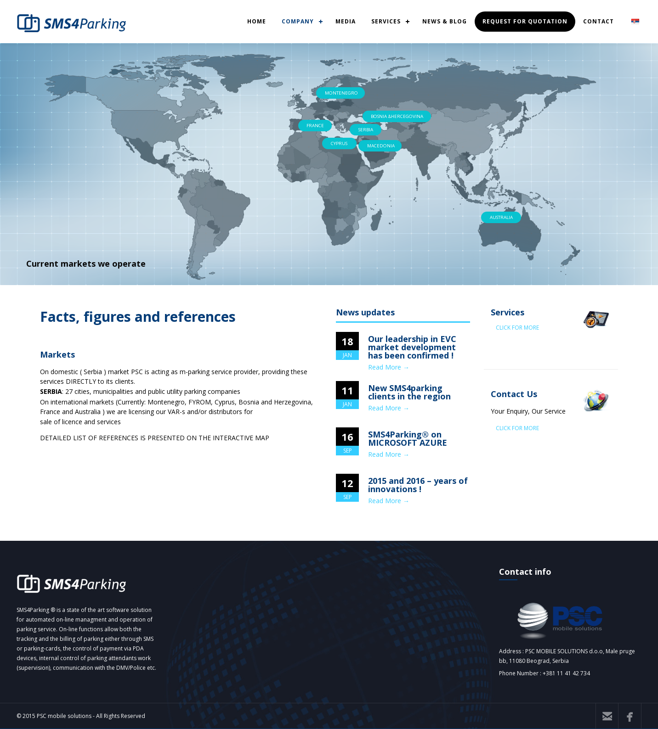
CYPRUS (339, 143)
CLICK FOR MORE (517, 327)
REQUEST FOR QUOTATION (524, 21)
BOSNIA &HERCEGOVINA (397, 116)
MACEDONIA (381, 146)
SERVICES (386, 21)
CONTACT (598, 21)
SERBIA (365, 130)
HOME (256, 21)
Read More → (388, 367)
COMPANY (298, 21)
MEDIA (345, 21)
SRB (635, 21)
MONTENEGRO (341, 93)
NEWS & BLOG (444, 21)
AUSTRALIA (501, 217)
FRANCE (315, 126)
